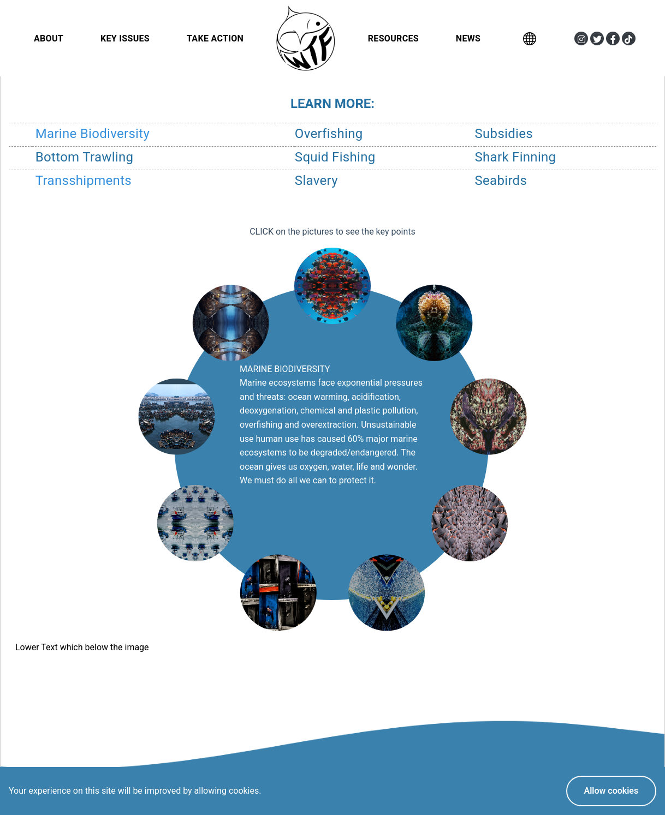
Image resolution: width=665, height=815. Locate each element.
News (468, 38)
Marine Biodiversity (92, 133)
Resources (393, 38)
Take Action (215, 38)
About (48, 38)
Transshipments (83, 180)
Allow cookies (611, 791)
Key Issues (125, 38)
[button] (581, 38)
